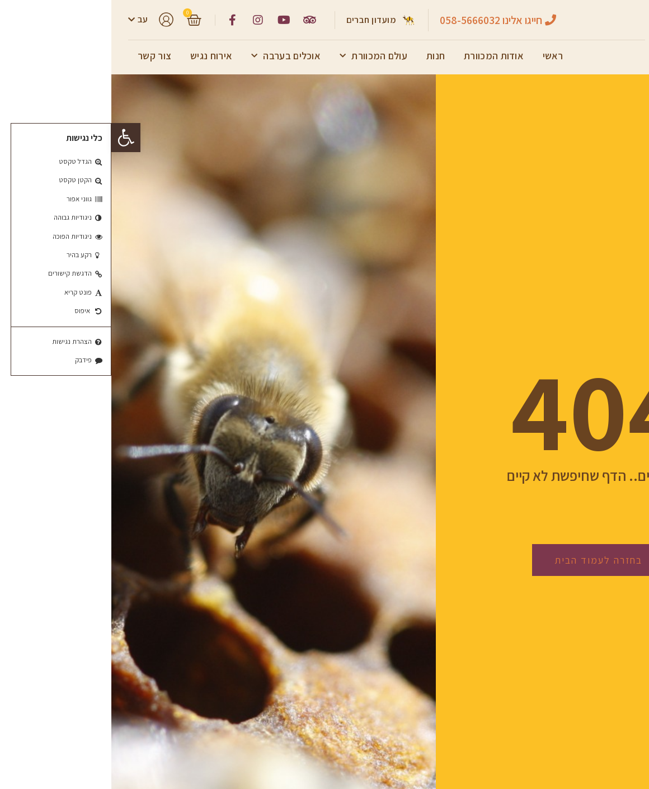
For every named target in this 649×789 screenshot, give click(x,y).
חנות (324, 55)
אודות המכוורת (382, 55)
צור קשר (43, 55)
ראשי (441, 55)
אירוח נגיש (100, 55)
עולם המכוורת (262, 56)
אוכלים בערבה (174, 56)
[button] (14, 137)
